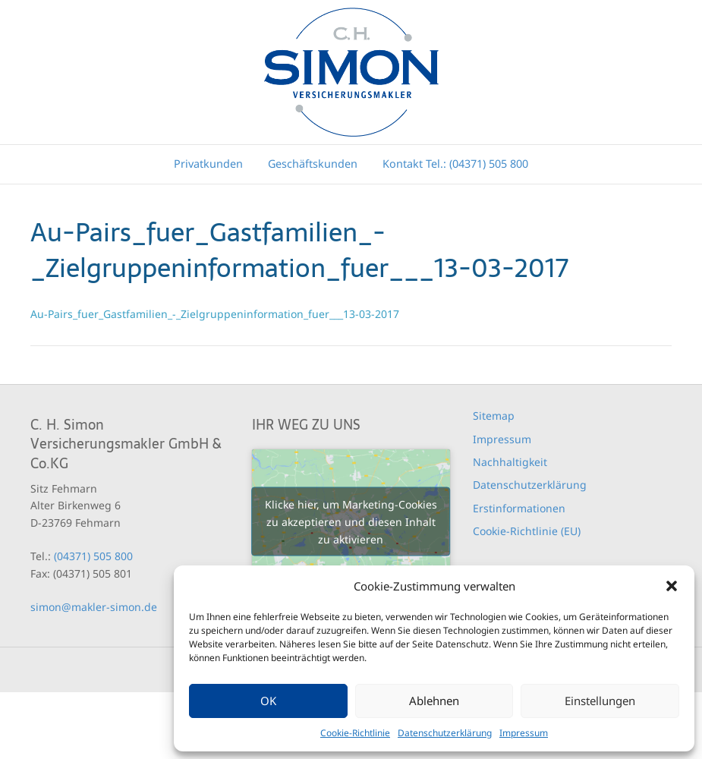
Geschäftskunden (312, 163)
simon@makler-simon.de (93, 607)
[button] (671, 586)
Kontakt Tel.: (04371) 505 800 (455, 163)
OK (268, 700)
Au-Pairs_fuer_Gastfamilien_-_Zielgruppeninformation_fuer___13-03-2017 (214, 314)
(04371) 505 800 (93, 556)
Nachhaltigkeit (510, 462)
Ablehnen (434, 700)
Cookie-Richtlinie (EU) (527, 531)
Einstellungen (600, 700)
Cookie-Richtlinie (355, 732)
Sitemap (494, 415)
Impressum (523, 732)
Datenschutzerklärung (445, 732)
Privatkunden (208, 163)
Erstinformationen (519, 508)
